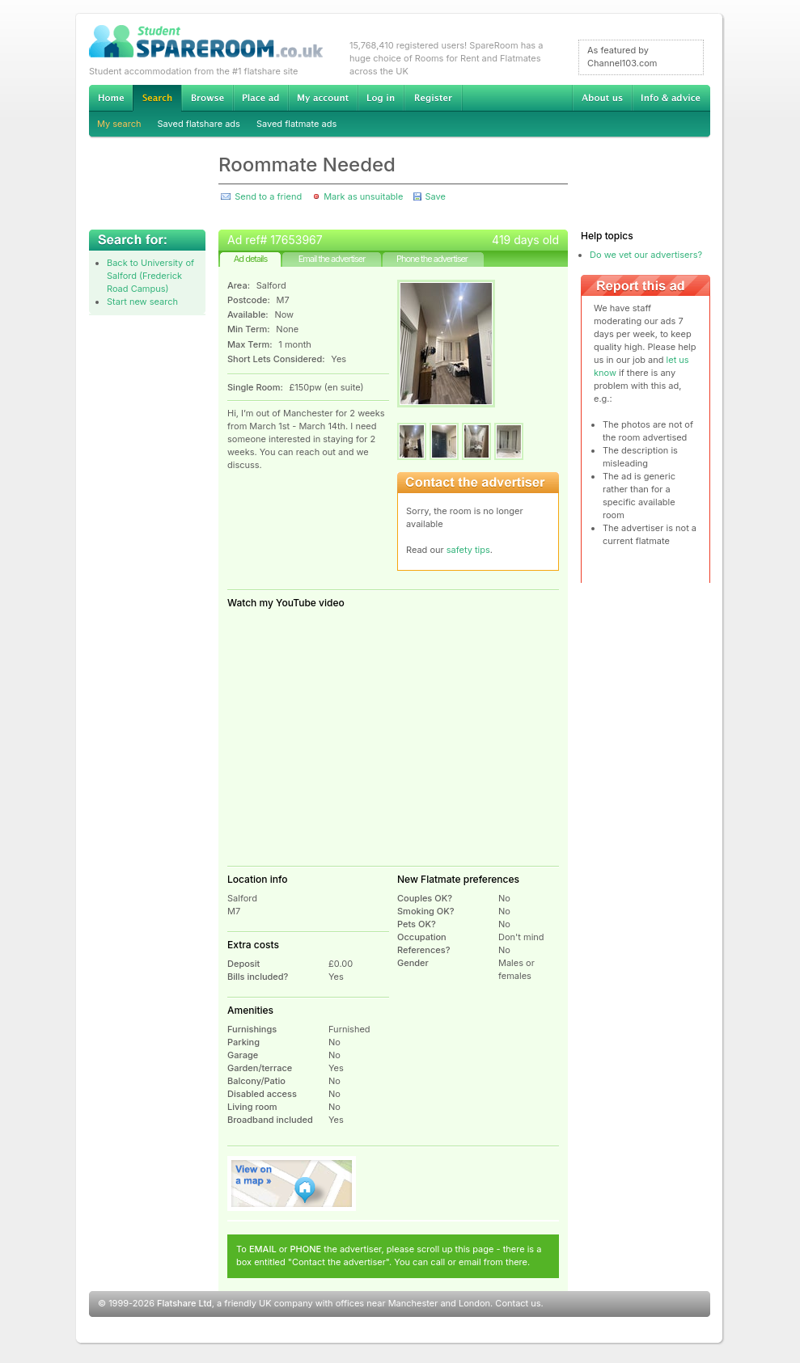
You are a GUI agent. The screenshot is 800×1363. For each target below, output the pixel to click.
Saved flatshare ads (199, 123)
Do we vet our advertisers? (646, 254)
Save (435, 196)
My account (323, 98)
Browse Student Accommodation (207, 98)
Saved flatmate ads (296, 123)
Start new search (142, 301)
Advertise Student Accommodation (260, 98)
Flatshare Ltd (184, 1303)
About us (602, 98)
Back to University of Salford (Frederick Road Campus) (150, 275)
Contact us (517, 1303)
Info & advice (671, 98)
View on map (292, 1183)
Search (157, 98)
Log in (381, 98)
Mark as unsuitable (363, 196)
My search (119, 123)
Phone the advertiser (432, 258)
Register (433, 98)
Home (111, 98)
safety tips (468, 549)
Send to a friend (268, 196)
